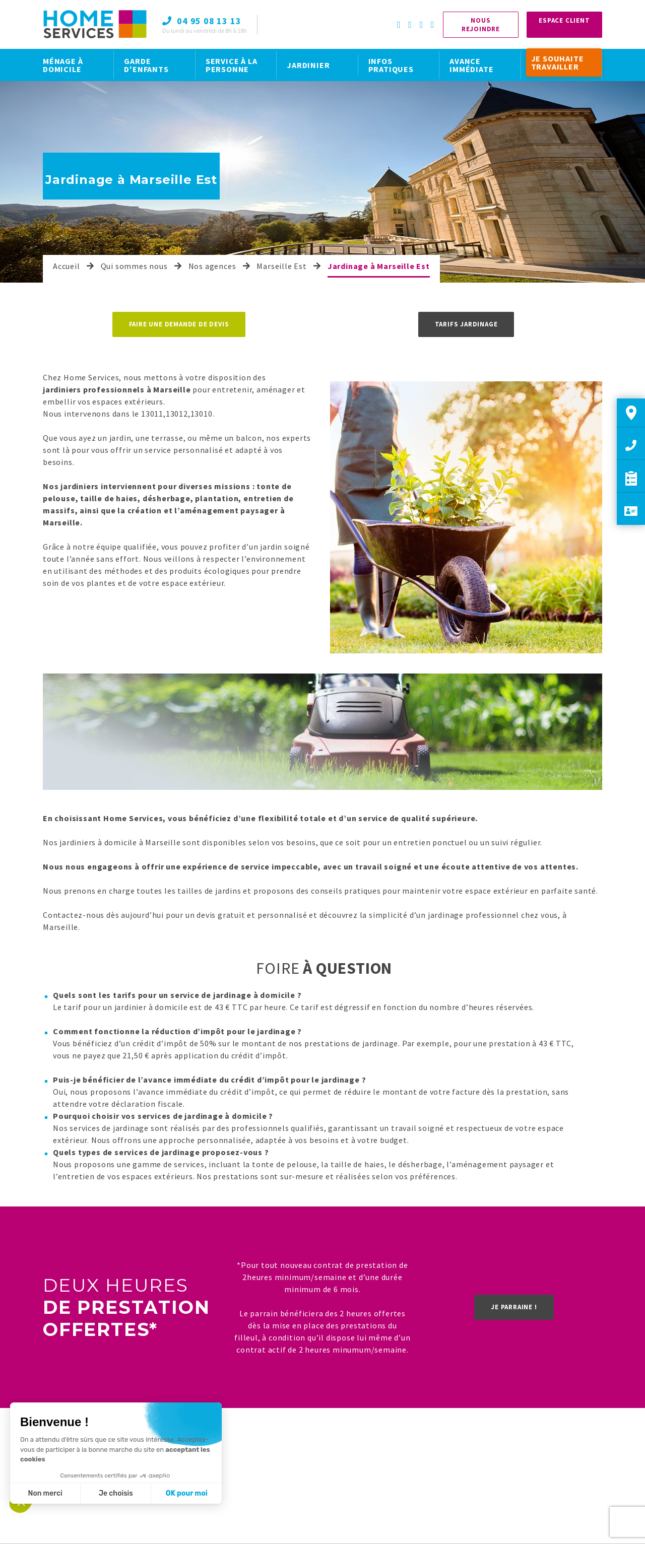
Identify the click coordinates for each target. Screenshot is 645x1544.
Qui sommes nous (134, 266)
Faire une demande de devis (179, 324)
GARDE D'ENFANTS (146, 65)
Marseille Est (281, 266)
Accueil (66, 266)
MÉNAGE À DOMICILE (63, 65)
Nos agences (212, 266)
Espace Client (564, 20)
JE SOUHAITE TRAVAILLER (557, 62)
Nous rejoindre (481, 24)
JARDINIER (308, 65)
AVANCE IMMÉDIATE (471, 65)
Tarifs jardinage (466, 324)
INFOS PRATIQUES (391, 65)
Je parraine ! (514, 1307)
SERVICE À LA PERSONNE (231, 65)
